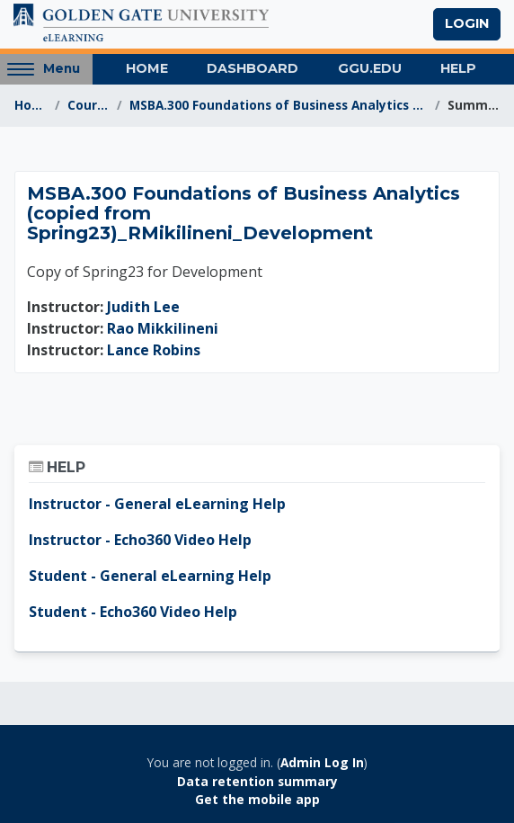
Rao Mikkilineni (162, 328)
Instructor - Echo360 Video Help (140, 540)
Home (147, 68)
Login (467, 23)
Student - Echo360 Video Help (133, 612)
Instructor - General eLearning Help (157, 504)
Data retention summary (257, 781)
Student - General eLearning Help (150, 576)
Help (458, 68)
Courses (89, 104)
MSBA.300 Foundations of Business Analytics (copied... (278, 104)
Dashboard (252, 68)
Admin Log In (322, 762)
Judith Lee (143, 307)
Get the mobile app (257, 799)
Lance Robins (153, 350)
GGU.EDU (370, 68)
